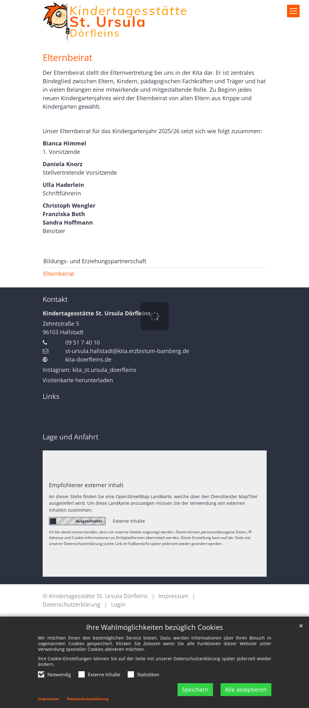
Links (51, 396)
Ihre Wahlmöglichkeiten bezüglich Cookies (154, 627)
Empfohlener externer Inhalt (86, 485)
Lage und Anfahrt (71, 437)
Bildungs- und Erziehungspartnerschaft (94, 261)
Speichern (195, 689)
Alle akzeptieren (246, 689)
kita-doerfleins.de (88, 359)
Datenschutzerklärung (88, 698)
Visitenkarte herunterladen (78, 380)
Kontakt (55, 299)
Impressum (48, 698)
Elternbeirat (67, 57)
